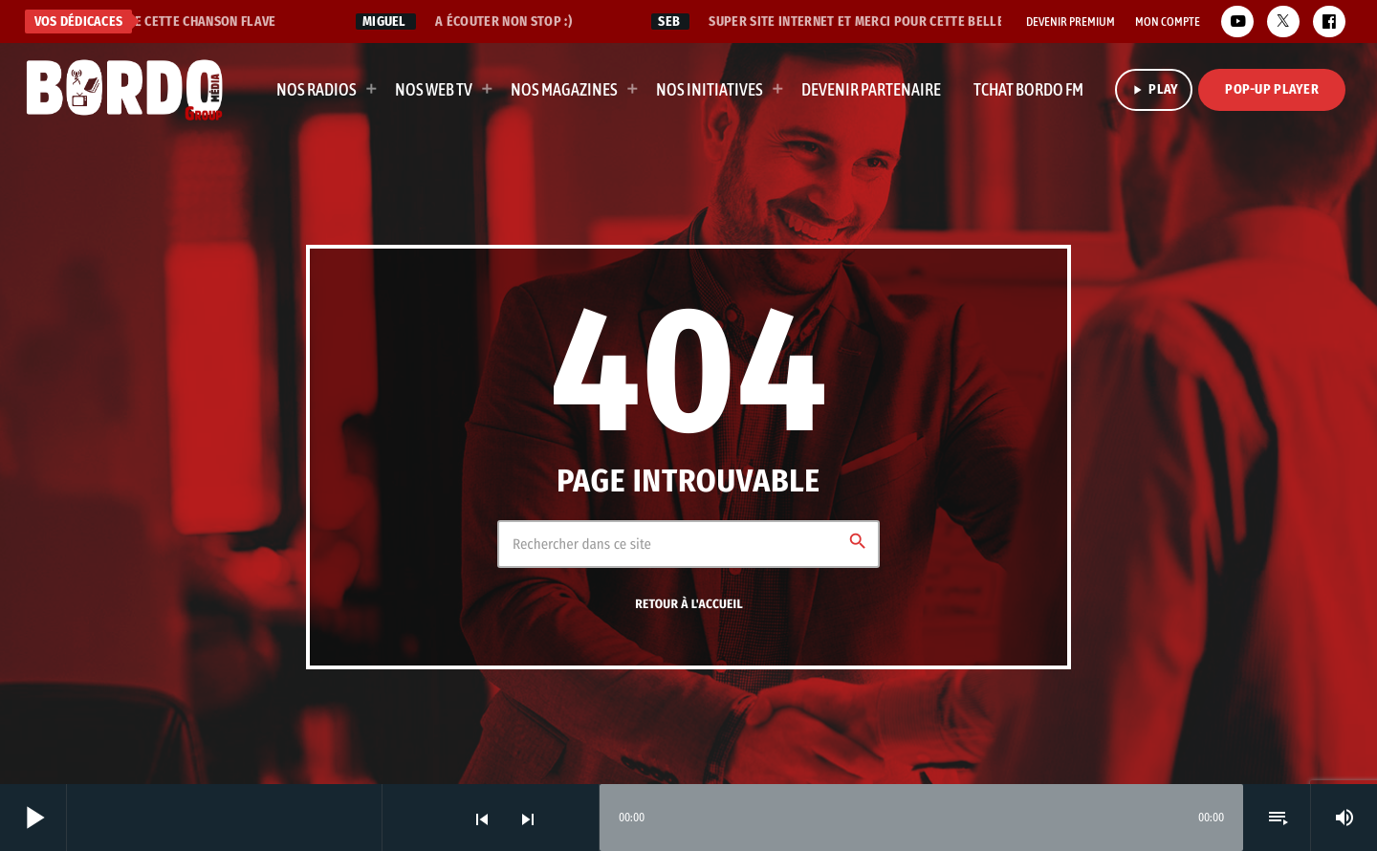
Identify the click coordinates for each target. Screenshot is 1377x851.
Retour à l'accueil (689, 604)
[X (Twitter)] (1283, 21)
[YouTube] (1237, 21)
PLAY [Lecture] (1153, 89)
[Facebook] (1329, 21)
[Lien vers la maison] (125, 89)
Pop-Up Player (1272, 89)
